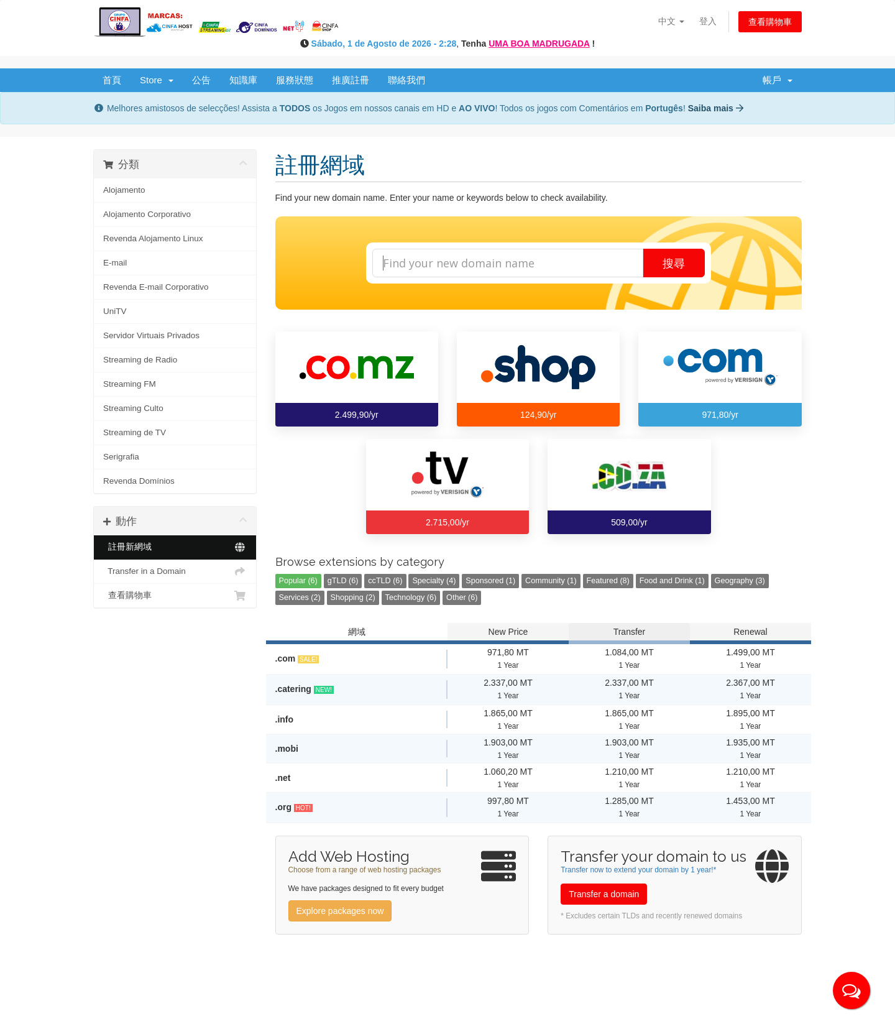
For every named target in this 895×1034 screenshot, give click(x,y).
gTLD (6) (343, 580)
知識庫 (243, 80)
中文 (671, 21)
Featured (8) (608, 580)
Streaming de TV (134, 432)
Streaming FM (129, 384)
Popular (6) (298, 580)
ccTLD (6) (385, 580)
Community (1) (551, 580)
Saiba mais (715, 108)
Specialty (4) (434, 580)
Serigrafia (121, 456)
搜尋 (674, 263)
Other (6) (461, 597)
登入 (708, 21)
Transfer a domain (604, 894)
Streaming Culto (133, 408)
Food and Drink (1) (672, 580)
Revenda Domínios (139, 481)
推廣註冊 (350, 80)
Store (156, 80)
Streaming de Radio (140, 359)
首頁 (112, 80)
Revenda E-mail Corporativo (156, 287)
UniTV (115, 311)
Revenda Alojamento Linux (153, 238)
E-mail (115, 262)
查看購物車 (770, 22)
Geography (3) (740, 580)
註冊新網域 (175, 547)
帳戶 (777, 80)
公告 (201, 80)
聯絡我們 (406, 80)
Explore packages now (340, 911)
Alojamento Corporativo (147, 214)
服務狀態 (294, 80)
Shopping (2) (353, 597)
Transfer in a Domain (175, 571)
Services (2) (300, 597)
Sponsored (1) (490, 580)
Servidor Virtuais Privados (151, 335)
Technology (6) (411, 597)
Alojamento (124, 190)
